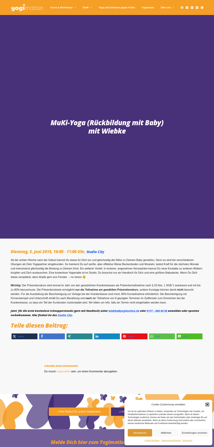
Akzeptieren (139, 432)
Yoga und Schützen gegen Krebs (117, 7)
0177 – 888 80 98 (157, 311)
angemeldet (63, 371)
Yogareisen (148, 7)
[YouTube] (192, 7)
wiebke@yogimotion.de (124, 311)
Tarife (88, 8)
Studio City (96, 251)
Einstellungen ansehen (194, 432)
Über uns (168, 8)
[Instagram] (187, 7)
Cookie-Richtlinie (151, 440)
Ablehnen (166, 432)
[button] (207, 404)
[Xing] (197, 7)
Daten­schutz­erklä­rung (171, 440)
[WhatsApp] (202, 7)
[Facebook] (182, 7)
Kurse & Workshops (63, 8)
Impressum (187, 440)
